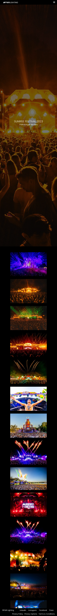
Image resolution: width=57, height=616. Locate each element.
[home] (9, 2)
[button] (54, 2)
